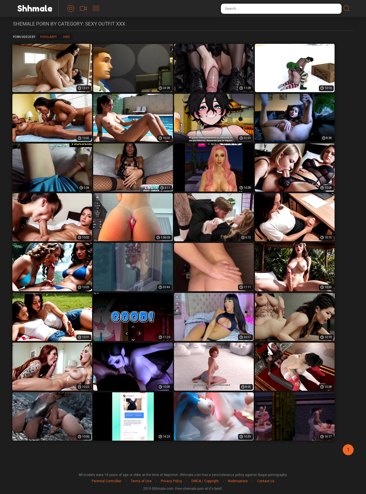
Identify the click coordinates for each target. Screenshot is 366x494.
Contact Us (265, 481)
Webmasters (238, 481)
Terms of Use (141, 481)
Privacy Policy (171, 481)
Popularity (48, 36)
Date (66, 36)
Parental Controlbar (107, 481)
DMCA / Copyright (205, 481)
